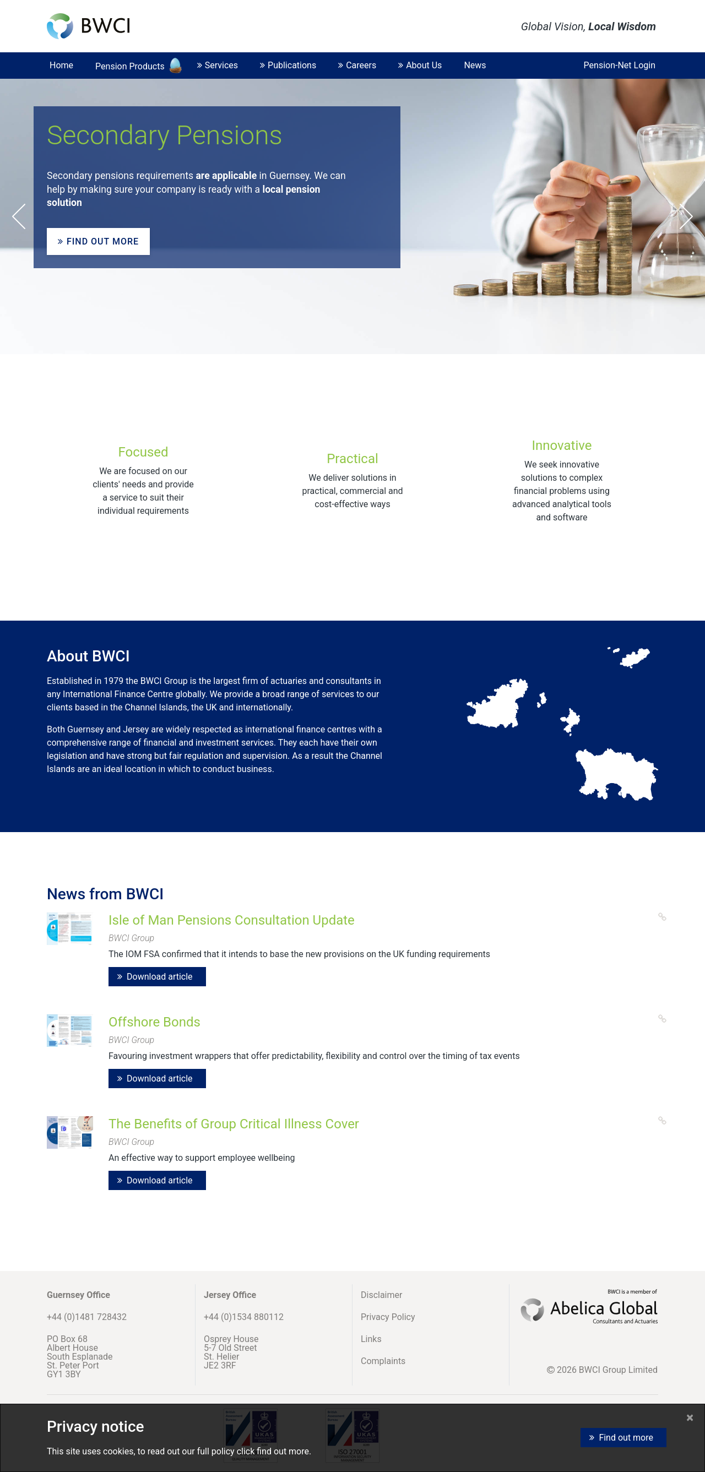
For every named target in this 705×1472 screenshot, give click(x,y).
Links (371, 1339)
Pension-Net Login (619, 65)
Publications (288, 65)
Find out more (98, 241)
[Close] (689, 1417)
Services (217, 65)
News (475, 65)
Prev (19, 216)
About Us (420, 65)
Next (686, 216)
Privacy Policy (388, 1317)
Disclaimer (381, 1295)
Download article (160, 976)
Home (61, 65)
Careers (357, 65)
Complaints (383, 1361)
